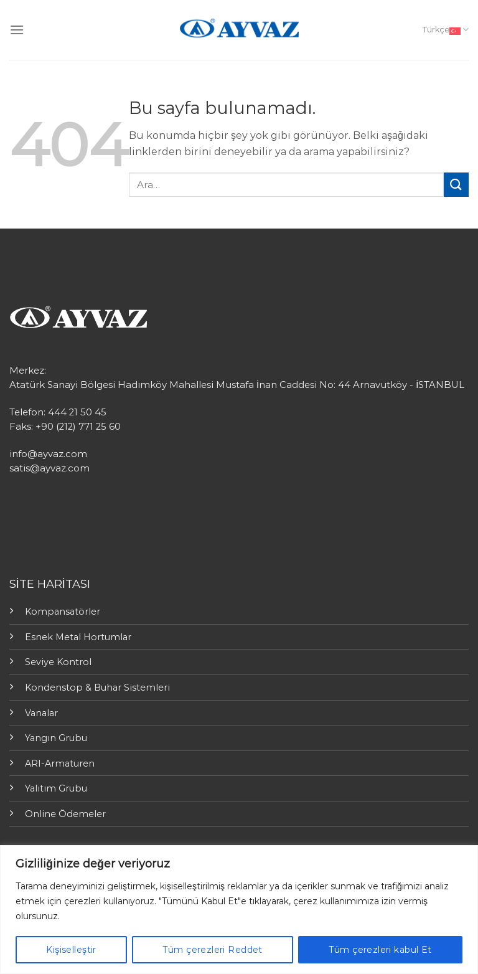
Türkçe (446, 29)
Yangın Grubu (56, 738)
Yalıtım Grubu (56, 788)
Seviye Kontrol (58, 662)
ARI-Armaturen (60, 763)
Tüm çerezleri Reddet (212, 949)
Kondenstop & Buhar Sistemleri (97, 687)
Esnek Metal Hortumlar (78, 637)
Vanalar (41, 713)
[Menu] (16, 29)
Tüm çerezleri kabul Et (380, 949)
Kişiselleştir (71, 949)
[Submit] (456, 185)
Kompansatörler (62, 611)
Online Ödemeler (65, 814)
